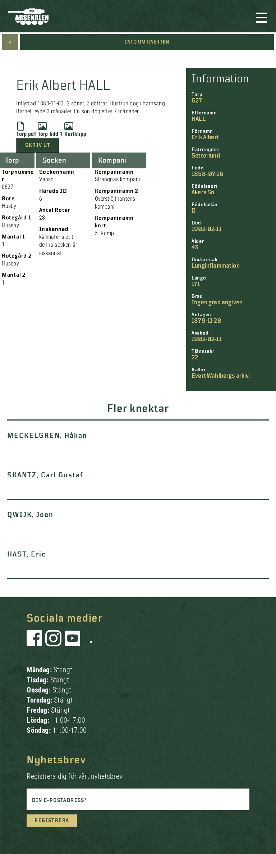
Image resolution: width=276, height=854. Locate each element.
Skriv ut (37, 145)
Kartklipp (75, 129)
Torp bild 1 (50, 129)
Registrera (51, 820)
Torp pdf (26, 129)
